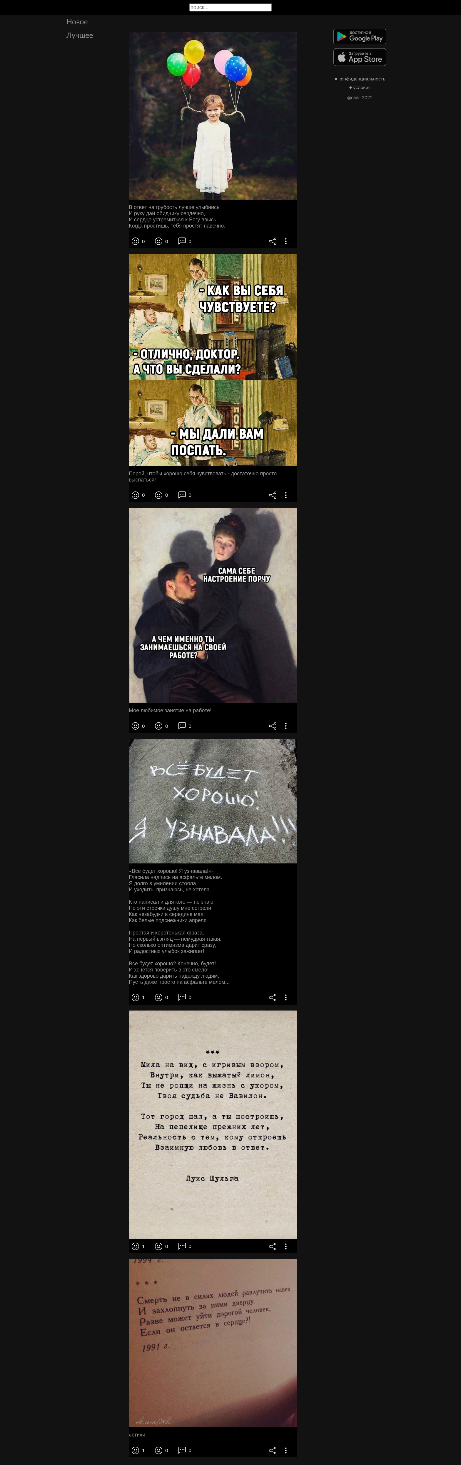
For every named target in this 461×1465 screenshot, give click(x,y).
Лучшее (79, 35)
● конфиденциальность (360, 78)
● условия (360, 87)
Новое (77, 21)
